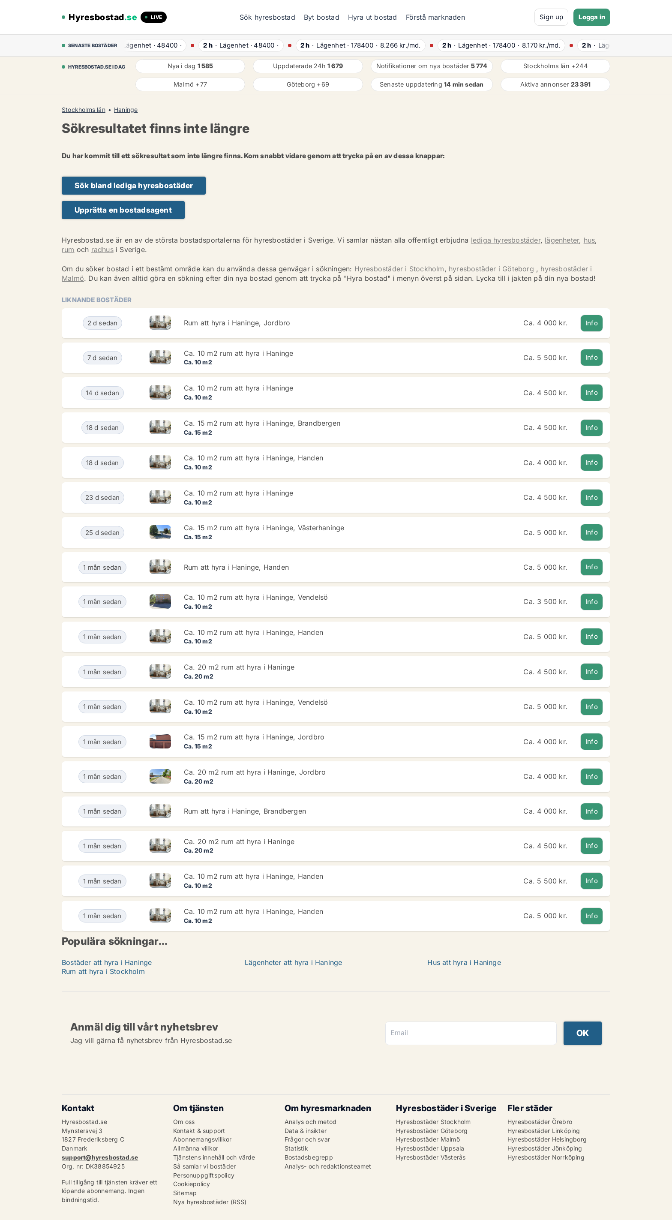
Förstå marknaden (435, 17)
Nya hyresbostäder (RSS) (210, 1201)
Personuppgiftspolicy (203, 1175)
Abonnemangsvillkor (202, 1139)
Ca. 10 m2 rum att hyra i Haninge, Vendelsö (256, 597)
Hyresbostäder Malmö (428, 1139)
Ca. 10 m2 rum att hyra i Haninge (238, 353)
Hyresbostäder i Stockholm (399, 268)
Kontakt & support (199, 1130)
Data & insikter (306, 1130)
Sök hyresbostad (267, 17)
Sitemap (185, 1192)
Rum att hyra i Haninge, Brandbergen (245, 811)
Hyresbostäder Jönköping (544, 1148)
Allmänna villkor (195, 1148)
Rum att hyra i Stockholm (103, 971)
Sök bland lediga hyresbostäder (134, 185)
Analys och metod (310, 1121)
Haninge (126, 109)
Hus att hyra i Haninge (464, 962)
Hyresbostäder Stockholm (433, 1121)
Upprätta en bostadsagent (123, 209)
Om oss (184, 1121)
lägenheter (562, 240)
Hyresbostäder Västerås (430, 1157)
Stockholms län (83, 109)
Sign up (551, 17)
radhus (102, 249)
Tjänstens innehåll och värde (214, 1157)
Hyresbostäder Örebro (539, 1121)
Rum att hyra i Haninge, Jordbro (237, 323)
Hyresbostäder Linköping (543, 1130)
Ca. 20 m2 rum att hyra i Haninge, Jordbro (255, 772)
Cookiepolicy (191, 1183)
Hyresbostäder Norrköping (546, 1157)
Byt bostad (321, 17)
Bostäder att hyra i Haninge (107, 962)
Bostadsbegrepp (309, 1157)
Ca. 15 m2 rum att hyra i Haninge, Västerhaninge (264, 527)
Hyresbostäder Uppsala (430, 1148)
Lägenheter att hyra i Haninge (293, 962)
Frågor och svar (307, 1139)
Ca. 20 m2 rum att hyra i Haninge (239, 667)
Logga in (592, 17)
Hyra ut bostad (372, 17)
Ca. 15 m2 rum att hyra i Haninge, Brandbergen (262, 423)
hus (589, 240)
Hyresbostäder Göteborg (432, 1130)
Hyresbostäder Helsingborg (547, 1139)
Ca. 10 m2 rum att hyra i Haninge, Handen (253, 458)
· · (153, 45)
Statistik (296, 1148)
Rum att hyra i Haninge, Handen (236, 567)
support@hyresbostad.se (100, 1157)
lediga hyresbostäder (505, 240)
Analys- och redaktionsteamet (328, 1166)
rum (68, 249)
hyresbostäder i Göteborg (491, 268)
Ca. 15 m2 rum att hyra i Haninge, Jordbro (254, 737)
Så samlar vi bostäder (204, 1166)
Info (591, 323)
